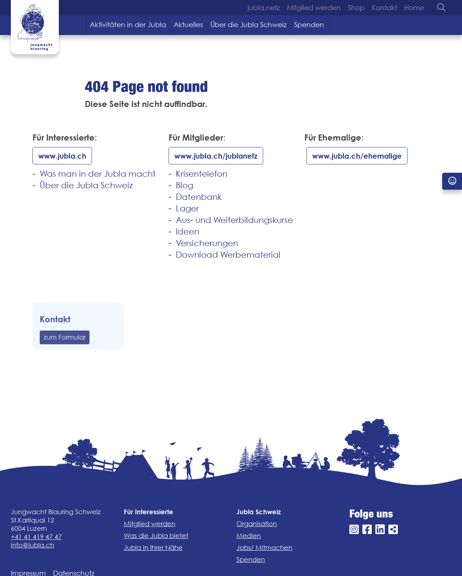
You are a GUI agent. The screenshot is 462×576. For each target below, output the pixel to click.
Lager (187, 208)
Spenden (309, 25)
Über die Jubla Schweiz (248, 25)
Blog (184, 185)
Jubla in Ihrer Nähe (153, 547)
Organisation (256, 524)
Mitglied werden (314, 8)
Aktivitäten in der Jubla (128, 25)
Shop (356, 8)
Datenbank (199, 197)
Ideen (187, 231)
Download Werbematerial (228, 254)
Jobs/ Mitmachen (264, 547)
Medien (248, 536)
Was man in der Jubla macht (98, 174)
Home (414, 8)
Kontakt (384, 8)
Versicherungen (207, 243)
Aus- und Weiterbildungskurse (234, 220)
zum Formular (65, 350)
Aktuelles (188, 25)
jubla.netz (264, 8)
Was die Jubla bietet (156, 536)
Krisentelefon (201, 174)
